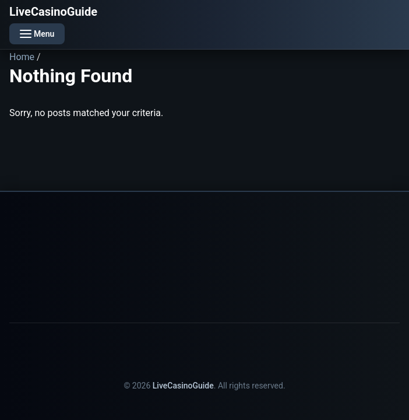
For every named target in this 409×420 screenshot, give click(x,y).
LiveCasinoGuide (53, 12)
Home (21, 56)
